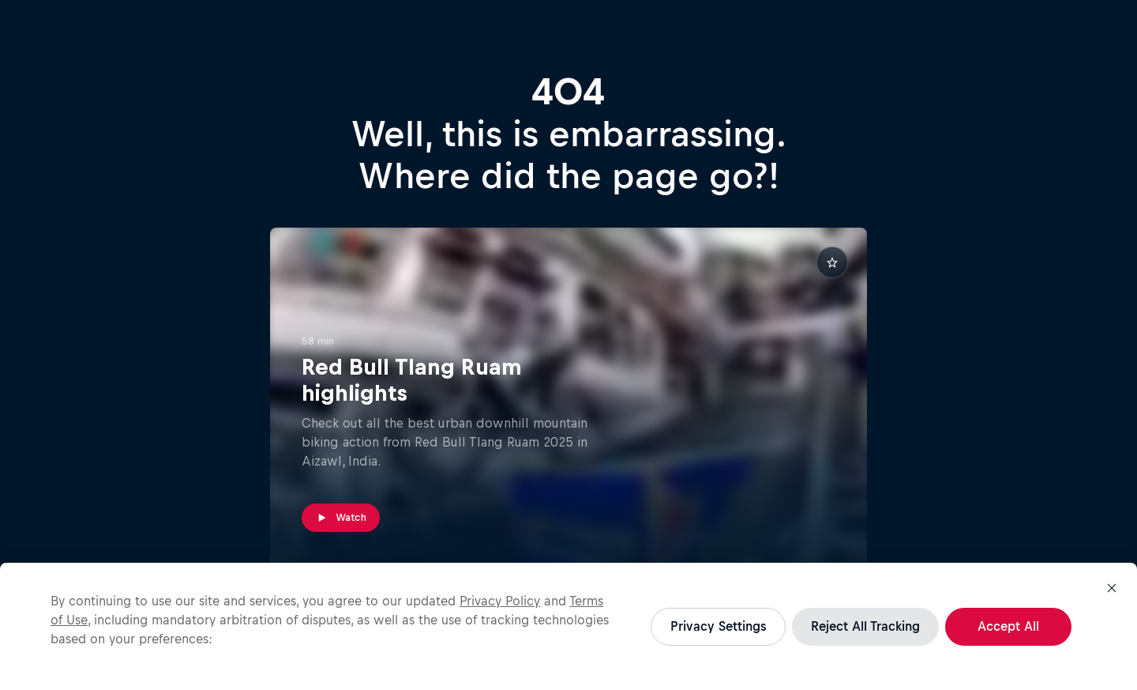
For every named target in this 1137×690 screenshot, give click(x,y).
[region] (568, 626)
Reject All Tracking (865, 626)
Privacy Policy (500, 601)
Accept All (1008, 626)
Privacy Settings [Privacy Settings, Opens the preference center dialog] (718, 626)
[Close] (1112, 588)
